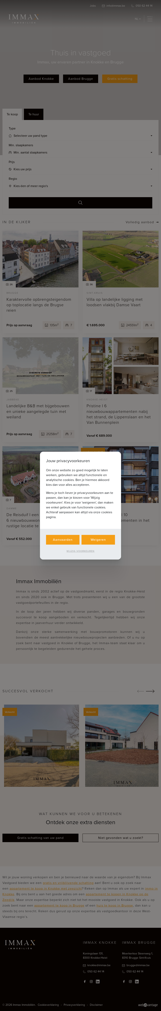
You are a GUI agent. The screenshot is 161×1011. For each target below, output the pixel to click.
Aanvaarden (63, 539)
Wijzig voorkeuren (80, 551)
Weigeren (98, 539)
